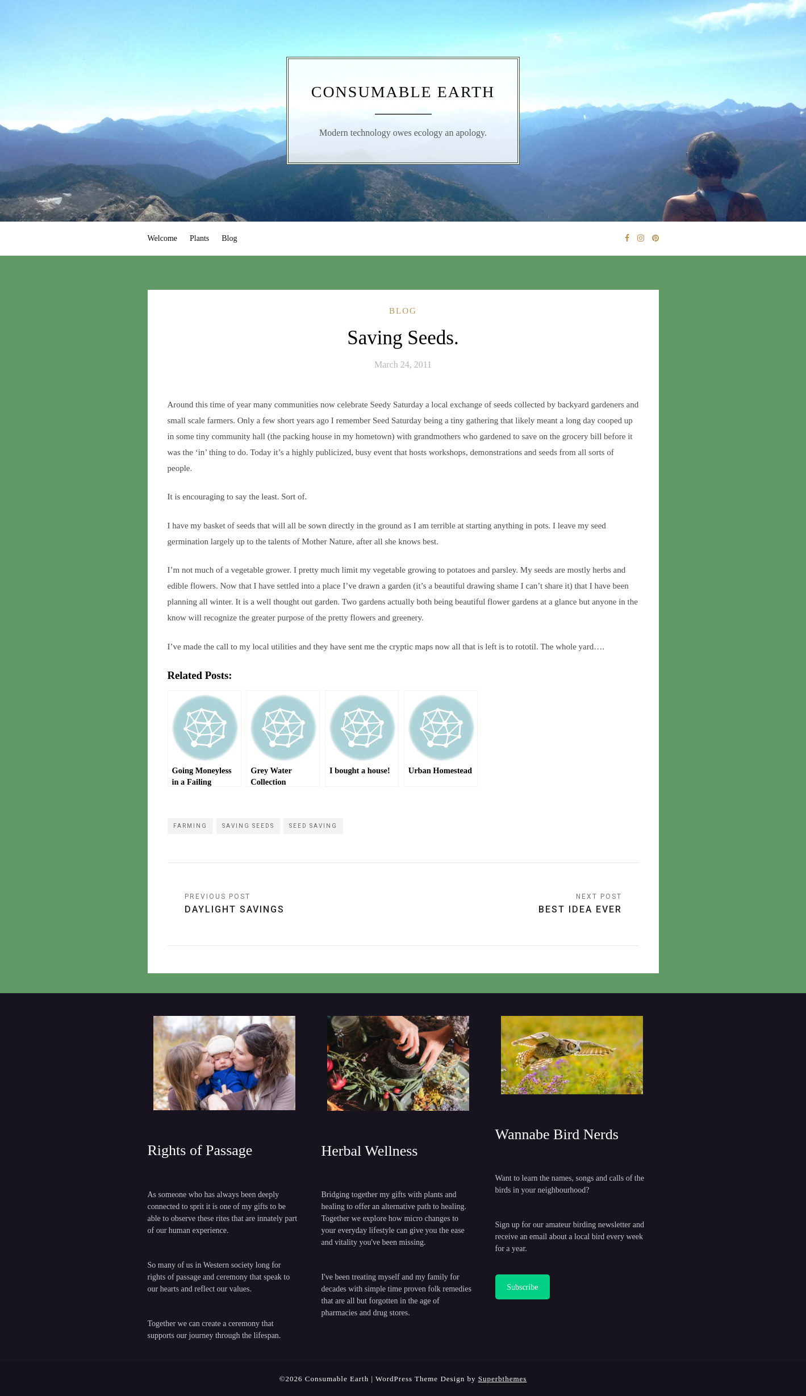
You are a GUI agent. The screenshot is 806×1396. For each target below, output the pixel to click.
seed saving (313, 826)
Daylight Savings (235, 909)
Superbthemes (502, 1378)
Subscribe (522, 1287)
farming (190, 826)
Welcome (163, 238)
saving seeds (248, 826)
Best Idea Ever (580, 909)
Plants (199, 238)
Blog (229, 238)
